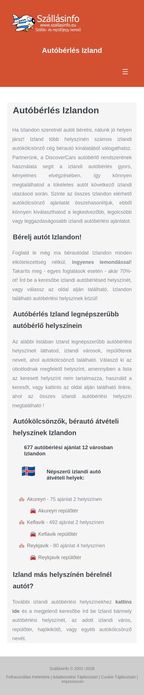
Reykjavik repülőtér (59, 557)
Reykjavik (38, 545)
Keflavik (36, 522)
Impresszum (72, 681)
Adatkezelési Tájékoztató (75, 677)
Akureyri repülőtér (58, 511)
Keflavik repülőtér (57, 534)
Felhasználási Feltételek (28, 677)
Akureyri (36, 499)
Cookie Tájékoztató (118, 677)
